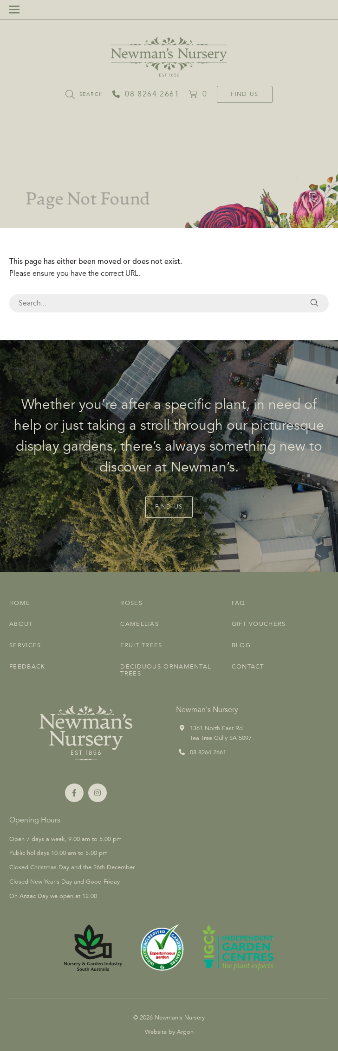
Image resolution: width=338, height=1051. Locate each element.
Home (19, 603)
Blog (241, 645)
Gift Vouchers (259, 624)
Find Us (244, 94)
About (21, 624)
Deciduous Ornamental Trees (165, 670)
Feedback (27, 666)
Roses (131, 603)
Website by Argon (169, 1032)
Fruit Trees (141, 645)
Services (25, 645)
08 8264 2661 (208, 752)
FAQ (239, 603)
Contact (248, 666)
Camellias (139, 624)
